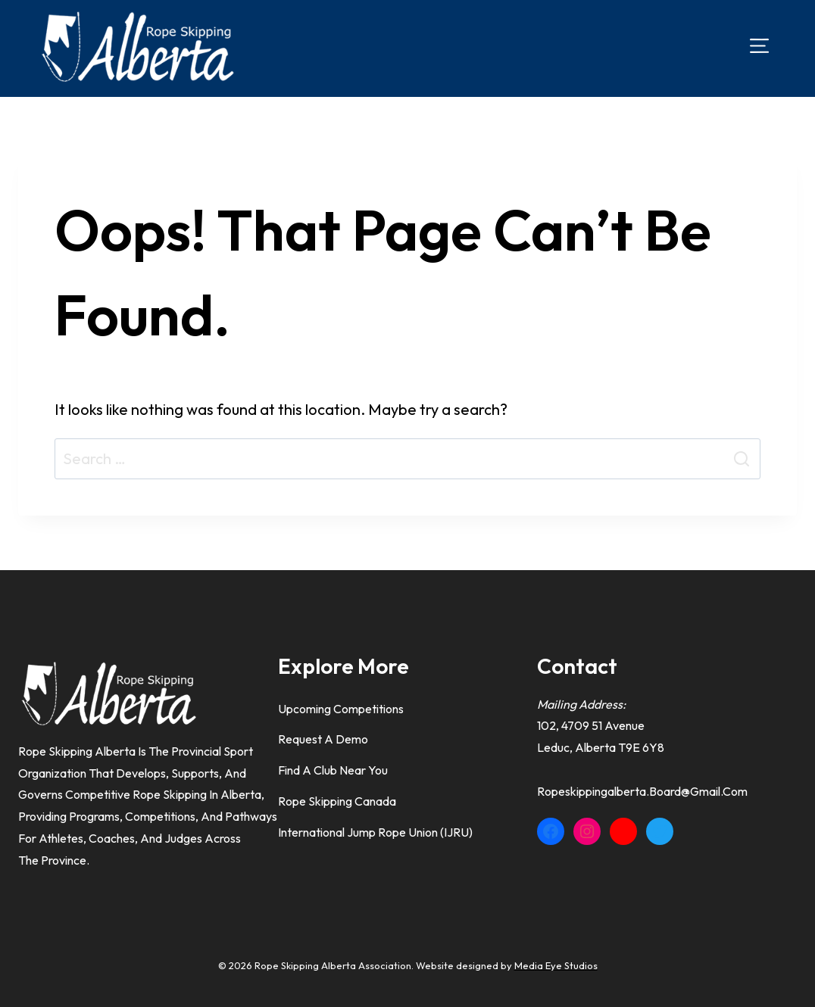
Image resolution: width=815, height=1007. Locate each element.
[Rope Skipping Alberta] (136, 46)
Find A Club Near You (333, 770)
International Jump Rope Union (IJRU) (375, 832)
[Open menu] (759, 46)
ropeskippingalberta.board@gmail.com (642, 791)
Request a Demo (323, 739)
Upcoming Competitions (341, 708)
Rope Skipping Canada (337, 801)
